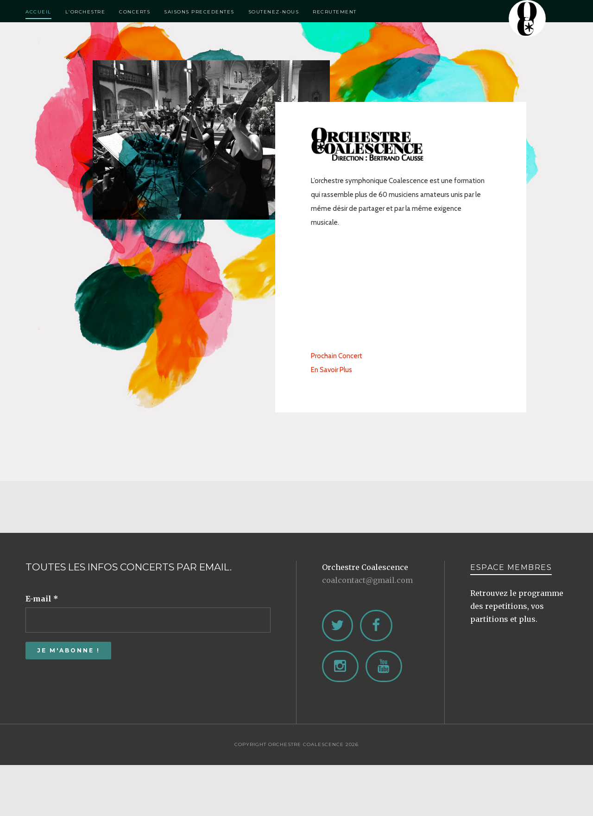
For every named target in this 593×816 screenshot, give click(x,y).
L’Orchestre (85, 12)
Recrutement (335, 12)
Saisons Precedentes (199, 12)
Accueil (38, 12)
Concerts (134, 12)
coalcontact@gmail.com (367, 580)
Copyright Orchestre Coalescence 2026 (296, 744)
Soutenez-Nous (273, 12)
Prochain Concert (336, 356)
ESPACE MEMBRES (511, 567)
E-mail (41, 598)
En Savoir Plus (331, 370)
